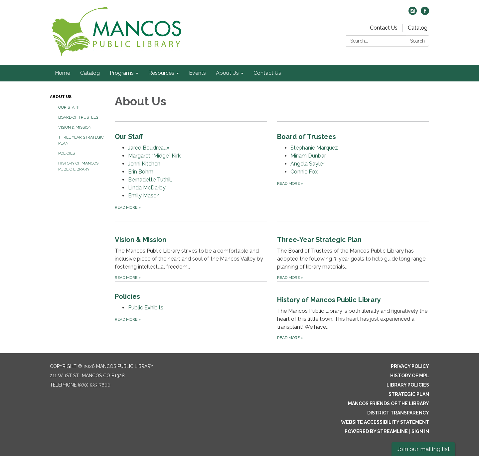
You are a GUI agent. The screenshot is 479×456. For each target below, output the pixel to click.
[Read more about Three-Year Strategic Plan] (353, 251)
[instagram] (412, 13)
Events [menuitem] (197, 73)
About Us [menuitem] (227, 73)
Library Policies (408, 385)
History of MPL (409, 375)
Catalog (417, 28)
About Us (61, 96)
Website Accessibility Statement (385, 422)
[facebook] (425, 13)
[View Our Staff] (191, 137)
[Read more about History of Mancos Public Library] (353, 311)
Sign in (420, 431)
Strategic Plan (409, 394)
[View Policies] (191, 296)
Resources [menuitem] (161, 73)
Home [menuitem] (62, 73)
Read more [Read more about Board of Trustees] (290, 183)
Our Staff (68, 107)
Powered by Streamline (376, 431)
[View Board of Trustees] (353, 137)
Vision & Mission (74, 127)
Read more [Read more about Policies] (128, 319)
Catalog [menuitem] (90, 73)
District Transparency (398, 412)
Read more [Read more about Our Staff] (128, 207)
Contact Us (384, 28)
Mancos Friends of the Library (388, 403)
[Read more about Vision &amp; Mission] (191, 251)
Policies (66, 153)
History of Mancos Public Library (78, 166)
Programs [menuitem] (122, 73)
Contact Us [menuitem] (267, 73)
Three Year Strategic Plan (81, 140)
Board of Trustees (78, 117)
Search (417, 41)
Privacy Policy (410, 366)
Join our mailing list (423, 448)
